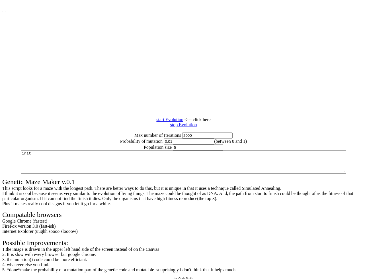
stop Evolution (183, 124)
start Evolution (169, 119)
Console (184, 164)
